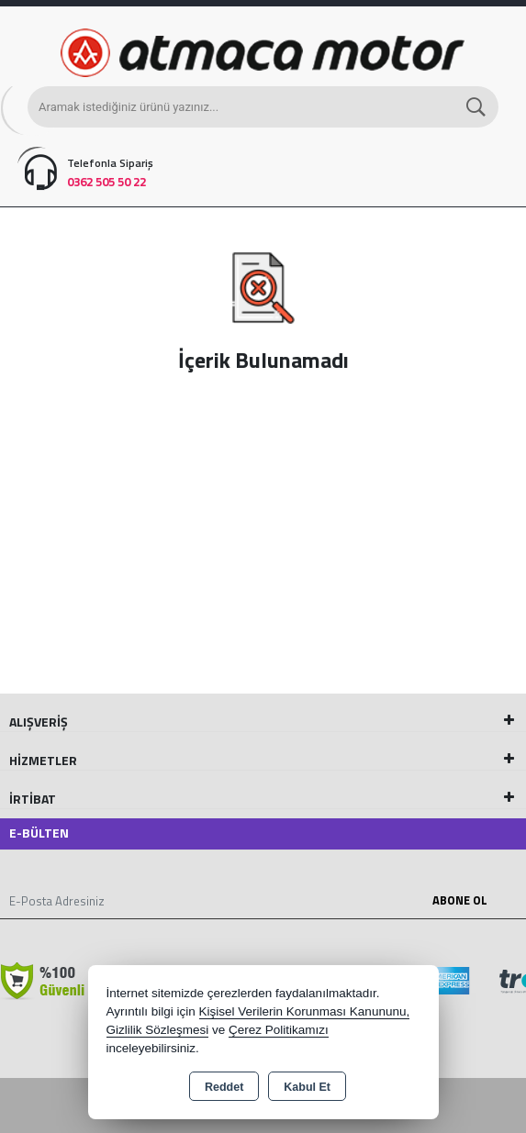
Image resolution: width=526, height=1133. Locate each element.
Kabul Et (307, 1087)
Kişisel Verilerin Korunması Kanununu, (304, 1011)
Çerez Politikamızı (279, 1030)
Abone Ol (459, 900)
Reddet (224, 1087)
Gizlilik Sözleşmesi (157, 1030)
